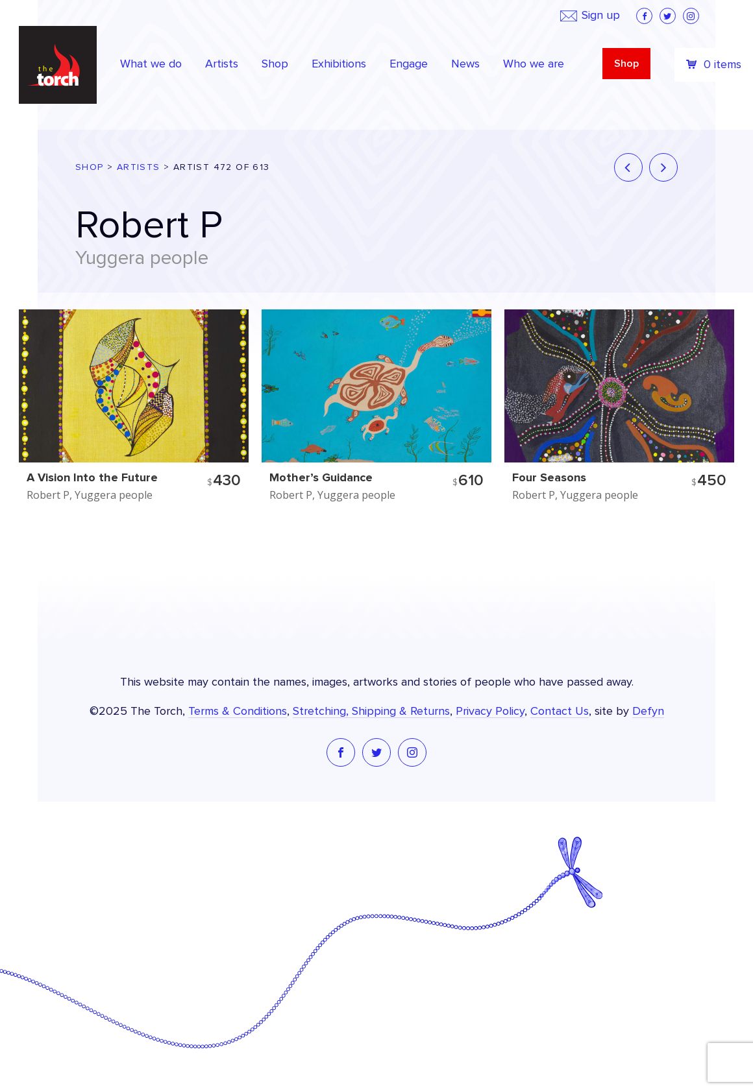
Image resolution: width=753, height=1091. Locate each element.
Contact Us (559, 711)
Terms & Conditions (237, 711)
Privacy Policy (490, 711)
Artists (138, 167)
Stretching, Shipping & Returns (371, 711)
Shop (626, 63)
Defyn (648, 711)
